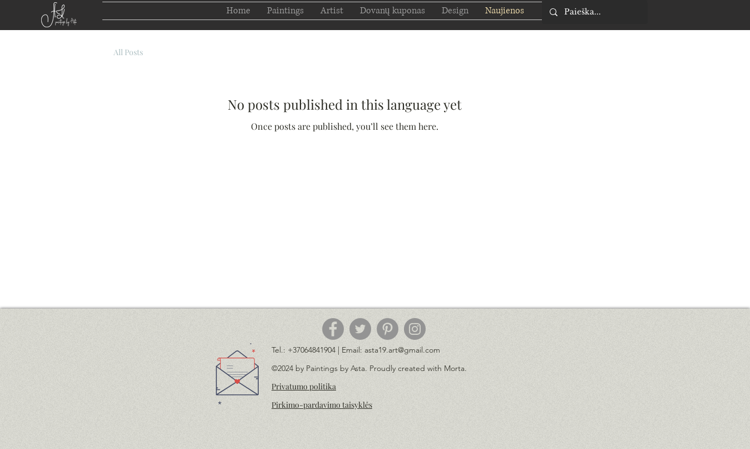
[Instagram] (415, 329)
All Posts (128, 52)
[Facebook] (333, 329)
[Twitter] (360, 329)
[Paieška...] (594, 12)
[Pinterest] (387, 329)
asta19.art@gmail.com (402, 350)
